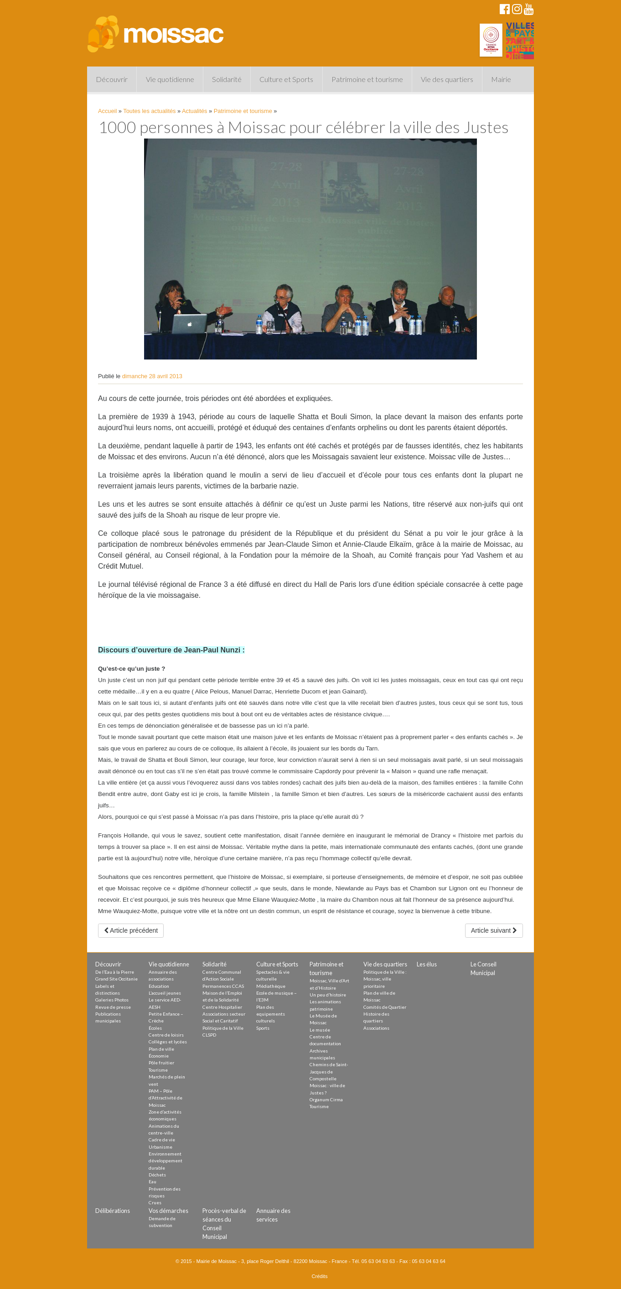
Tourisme (158, 1070)
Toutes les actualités (149, 111)
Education (159, 986)
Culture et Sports (286, 79)
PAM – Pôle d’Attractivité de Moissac (165, 1098)
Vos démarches (168, 1210)
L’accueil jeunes (165, 993)
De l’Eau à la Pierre (114, 972)
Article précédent (131, 930)
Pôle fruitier (161, 1062)
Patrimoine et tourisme (367, 79)
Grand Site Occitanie (116, 978)
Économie (159, 1055)
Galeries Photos (112, 999)
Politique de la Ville (222, 1028)
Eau (152, 1181)
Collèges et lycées (168, 1041)
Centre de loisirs (166, 1034)
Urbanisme (160, 1147)
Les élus (427, 964)
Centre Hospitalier (222, 1007)
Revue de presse (113, 1007)
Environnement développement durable (165, 1161)
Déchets (157, 1174)
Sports (262, 1028)
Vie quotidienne (170, 79)
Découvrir (112, 79)
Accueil (107, 111)
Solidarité (227, 79)
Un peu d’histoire (328, 994)
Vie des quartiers (447, 79)
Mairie (501, 79)
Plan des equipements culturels (270, 1014)
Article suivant (494, 930)
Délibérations (112, 1210)
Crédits (320, 1276)
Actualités (194, 111)
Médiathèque (270, 986)
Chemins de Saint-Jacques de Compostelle (329, 1071)
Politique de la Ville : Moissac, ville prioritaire (385, 979)
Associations (376, 1028)
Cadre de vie (162, 1139)
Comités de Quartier (384, 1007)
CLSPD (209, 1034)
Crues (155, 1202)
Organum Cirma (326, 1099)
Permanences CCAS (223, 986)
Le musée (320, 1029)
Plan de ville (161, 1049)
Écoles (155, 1028)
